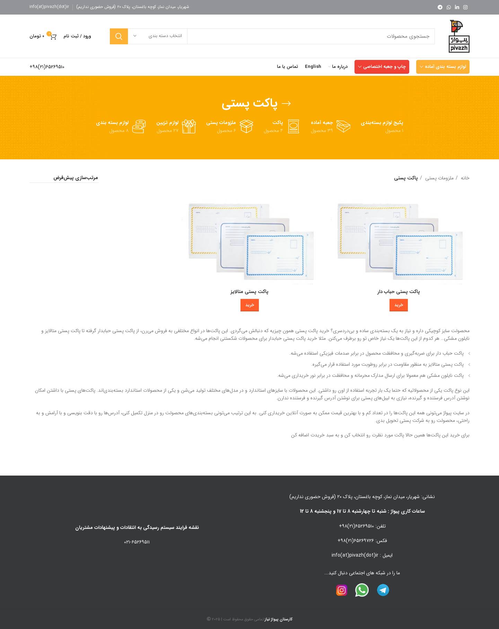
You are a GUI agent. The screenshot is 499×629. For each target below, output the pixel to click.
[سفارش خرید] (64, 178)
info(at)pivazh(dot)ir (49, 6)
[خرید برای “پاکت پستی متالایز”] (249, 305)
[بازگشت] (286, 103)
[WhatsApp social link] (449, 7)
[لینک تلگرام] (440, 7)
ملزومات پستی (439, 178)
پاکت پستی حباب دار (398, 291)
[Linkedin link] (457, 7)
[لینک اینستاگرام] (465, 7)
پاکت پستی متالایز (250, 291)
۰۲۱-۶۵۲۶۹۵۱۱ (137, 542)
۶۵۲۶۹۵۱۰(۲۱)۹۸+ (46, 67)
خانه (464, 178)
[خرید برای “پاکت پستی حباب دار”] (398, 305)
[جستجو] (272, 36)
